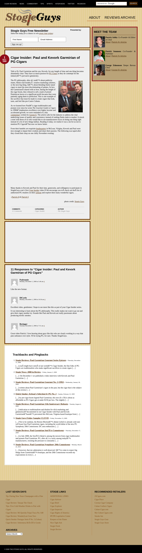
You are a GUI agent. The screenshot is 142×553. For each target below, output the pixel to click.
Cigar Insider (34, 190)
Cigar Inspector (56, 509)
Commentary (32, 4)
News (22, 4)
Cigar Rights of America (59, 513)
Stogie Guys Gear (101, 519)
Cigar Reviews (10, 4)
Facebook (81, 4)
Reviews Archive (120, 17)
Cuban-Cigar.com (101, 509)
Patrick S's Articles (119, 56)
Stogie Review (56, 529)
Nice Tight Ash (56, 523)
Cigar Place (99, 499)
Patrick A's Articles (119, 42)
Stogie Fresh (55, 526)
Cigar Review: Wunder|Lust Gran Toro (21, 516)
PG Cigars (53, 73)
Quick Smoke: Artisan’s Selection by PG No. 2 (36, 394)
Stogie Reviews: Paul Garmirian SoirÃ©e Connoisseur (40, 430)
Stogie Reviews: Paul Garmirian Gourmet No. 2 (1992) (40, 382)
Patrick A (15, 197)
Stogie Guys (79, 201)
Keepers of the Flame (58, 519)
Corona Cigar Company (104, 503)
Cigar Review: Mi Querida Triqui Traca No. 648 (24, 513)
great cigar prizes (46, 33)
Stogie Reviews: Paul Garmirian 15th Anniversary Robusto (42, 404)
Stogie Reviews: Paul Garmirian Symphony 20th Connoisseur (43, 444)
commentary (15, 115)
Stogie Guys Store (102, 523)
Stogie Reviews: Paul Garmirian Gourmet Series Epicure (41, 360)
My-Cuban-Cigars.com (103, 513)
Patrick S (25, 197)
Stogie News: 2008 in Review (28, 372)
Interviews (60, 4)
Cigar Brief (54, 503)
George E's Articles (119, 70)
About (95, 17)
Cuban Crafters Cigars (103, 506)
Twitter (71, 4)
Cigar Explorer (56, 506)
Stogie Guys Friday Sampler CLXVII (32, 418)
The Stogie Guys (64, 211)
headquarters (41, 129)
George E (33, 115)
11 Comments (17, 211)
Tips (42, 4)
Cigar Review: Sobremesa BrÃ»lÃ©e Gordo (23, 523)
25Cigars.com (100, 496)
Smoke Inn (99, 516)
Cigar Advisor (55, 499)
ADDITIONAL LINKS (59, 496)
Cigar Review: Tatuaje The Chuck (19, 503)
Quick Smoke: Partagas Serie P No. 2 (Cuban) (24, 519)
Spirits (50, 4)
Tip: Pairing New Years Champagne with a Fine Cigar (24, 498)
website (38, 193)
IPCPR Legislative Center (60, 516)
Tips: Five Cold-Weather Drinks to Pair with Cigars (23, 508)
